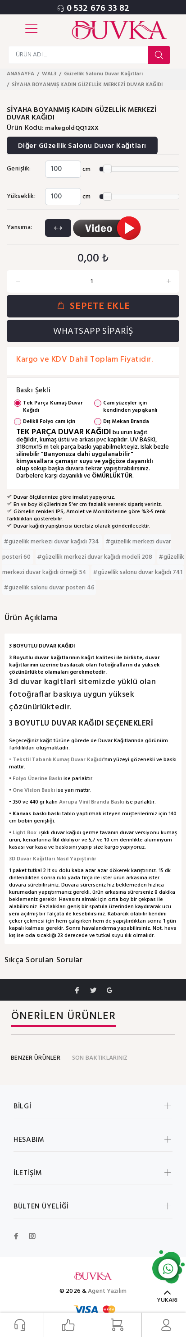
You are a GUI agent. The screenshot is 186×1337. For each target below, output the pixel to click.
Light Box (24, 832)
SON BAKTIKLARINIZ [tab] (100, 1058)
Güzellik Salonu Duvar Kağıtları (103, 73)
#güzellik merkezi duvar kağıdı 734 (52, 542)
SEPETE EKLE (93, 306)
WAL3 (49, 73)
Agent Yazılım (107, 1291)
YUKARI (167, 1300)
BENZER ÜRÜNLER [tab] (35, 1058)
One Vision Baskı (34, 790)
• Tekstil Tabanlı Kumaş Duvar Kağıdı (56, 759)
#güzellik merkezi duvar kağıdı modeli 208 (95, 557)
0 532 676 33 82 (98, 8)
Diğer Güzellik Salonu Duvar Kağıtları (82, 146)
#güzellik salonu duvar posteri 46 (49, 588)
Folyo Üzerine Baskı (37, 778)
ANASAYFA (20, 73)
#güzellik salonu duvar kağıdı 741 (137, 572)
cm (86, 169)
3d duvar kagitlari (43, 682)
